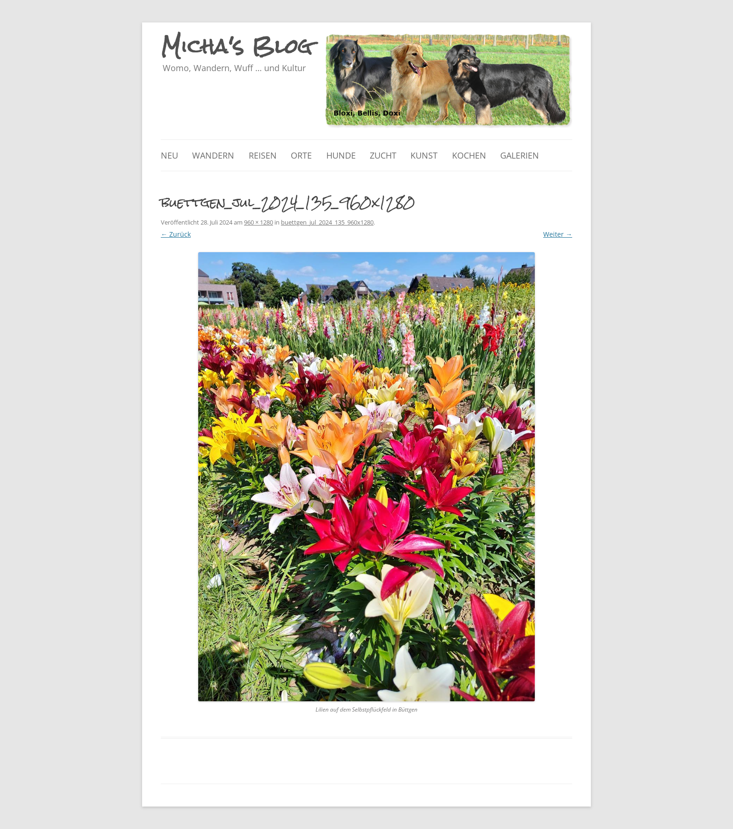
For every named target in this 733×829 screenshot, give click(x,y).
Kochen (469, 155)
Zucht (383, 155)
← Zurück (176, 234)
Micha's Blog (237, 46)
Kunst (424, 155)
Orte (301, 155)
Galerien (519, 155)
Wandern (213, 155)
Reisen (263, 155)
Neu (169, 155)
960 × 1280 (258, 222)
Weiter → (557, 234)
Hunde (341, 155)
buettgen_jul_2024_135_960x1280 (327, 222)
